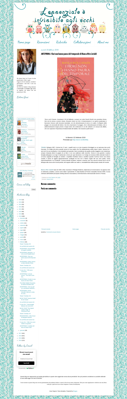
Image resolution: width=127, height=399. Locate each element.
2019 (20, 214)
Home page (24, 42)
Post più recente (45, 229)
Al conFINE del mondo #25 (27, 246)
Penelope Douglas (22, 143)
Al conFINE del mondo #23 (27, 302)
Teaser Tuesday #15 (25, 244)
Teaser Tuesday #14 (25, 265)
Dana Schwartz (25, 132)
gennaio (22, 330)
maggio (22, 235)
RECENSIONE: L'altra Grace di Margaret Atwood (27, 316)
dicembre (22, 218)
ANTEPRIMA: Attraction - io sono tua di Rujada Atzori (27, 253)
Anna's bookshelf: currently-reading (26, 118)
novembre (23, 220)
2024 (20, 202)
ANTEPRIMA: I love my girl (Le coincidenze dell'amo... (27, 287)
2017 (20, 333)
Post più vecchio (105, 229)
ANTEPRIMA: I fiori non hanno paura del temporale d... (28, 258)
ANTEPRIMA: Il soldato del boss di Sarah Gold (27, 326)
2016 (20, 335)
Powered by (26, 368)
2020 (20, 211)
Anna (24, 173)
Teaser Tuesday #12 (25, 313)
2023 (20, 204)
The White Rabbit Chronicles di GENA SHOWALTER (27, 283)
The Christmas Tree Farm (24, 122)
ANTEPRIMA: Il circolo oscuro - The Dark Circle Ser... (27, 275)
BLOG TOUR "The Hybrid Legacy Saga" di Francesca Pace (27, 310)
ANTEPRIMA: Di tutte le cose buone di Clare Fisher (28, 280)
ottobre (22, 223)
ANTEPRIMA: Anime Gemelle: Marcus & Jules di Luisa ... (27, 292)
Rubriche (61, 42)
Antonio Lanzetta (25, 157)
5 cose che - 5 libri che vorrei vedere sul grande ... (27, 322)
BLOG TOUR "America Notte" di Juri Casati (28, 299)
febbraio (22, 242)
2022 (20, 206)
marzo (22, 239)
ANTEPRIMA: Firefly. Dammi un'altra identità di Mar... (27, 262)
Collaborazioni (82, 42)
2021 (20, 209)
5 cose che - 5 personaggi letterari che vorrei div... (27, 305)
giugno (22, 232)
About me (103, 42)
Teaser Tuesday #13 (25, 296)
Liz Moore (24, 150)
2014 (20, 340)
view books (33, 179)
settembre (23, 225)
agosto (22, 227)
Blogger (75, 391)
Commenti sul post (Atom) (53, 232)
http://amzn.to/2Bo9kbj (80, 140)
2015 (20, 338)
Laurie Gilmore (25, 125)
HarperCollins (50, 179)
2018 (20, 216)
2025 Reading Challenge (26, 170)
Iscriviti (26, 363)
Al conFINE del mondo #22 (27, 319)
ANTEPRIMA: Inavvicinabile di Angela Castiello (27, 249)
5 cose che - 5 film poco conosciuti (26, 270)
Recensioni (43, 42)
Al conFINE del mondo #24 (27, 267)
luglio (21, 230)
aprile (21, 237)
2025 (20, 199)
